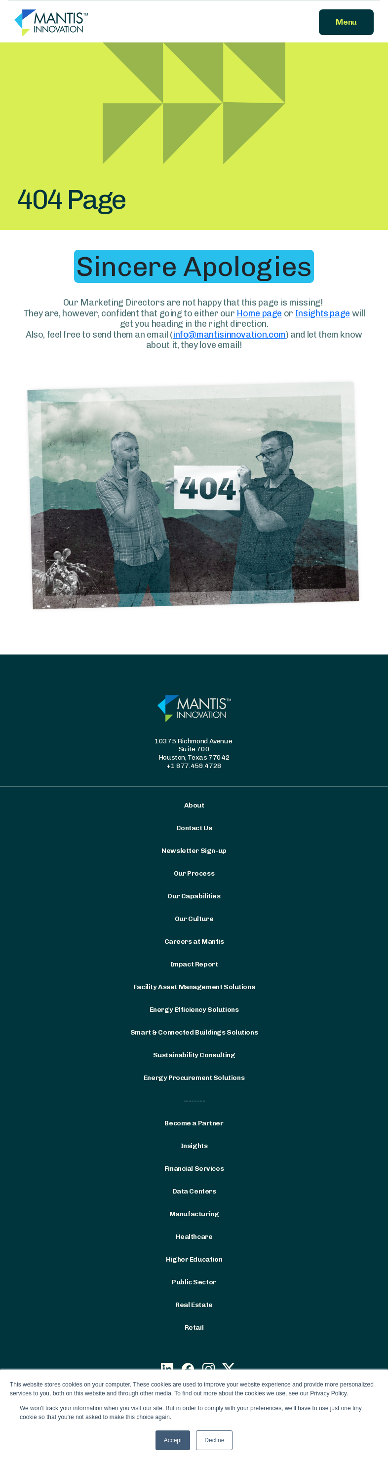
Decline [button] (214, 1440)
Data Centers (194, 1191)
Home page (259, 313)
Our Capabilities (193, 896)
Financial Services (194, 1168)
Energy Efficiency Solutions (194, 1009)
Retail (194, 1327)
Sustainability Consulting (194, 1055)
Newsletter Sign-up (193, 850)
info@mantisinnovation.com (229, 334)
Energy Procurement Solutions (194, 1078)
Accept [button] (173, 1440)
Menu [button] (346, 22)
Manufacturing (194, 1214)
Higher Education (194, 1259)
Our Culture (194, 919)
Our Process (194, 873)
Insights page (322, 313)
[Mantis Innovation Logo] (101, 22)
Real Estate (193, 1305)
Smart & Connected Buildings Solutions (194, 1032)
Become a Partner (193, 1123)
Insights (194, 1146)
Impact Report (194, 964)
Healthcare (194, 1236)
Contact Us (194, 828)
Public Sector (194, 1282)
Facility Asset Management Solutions (194, 987)
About (194, 805)
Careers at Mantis (194, 941)
